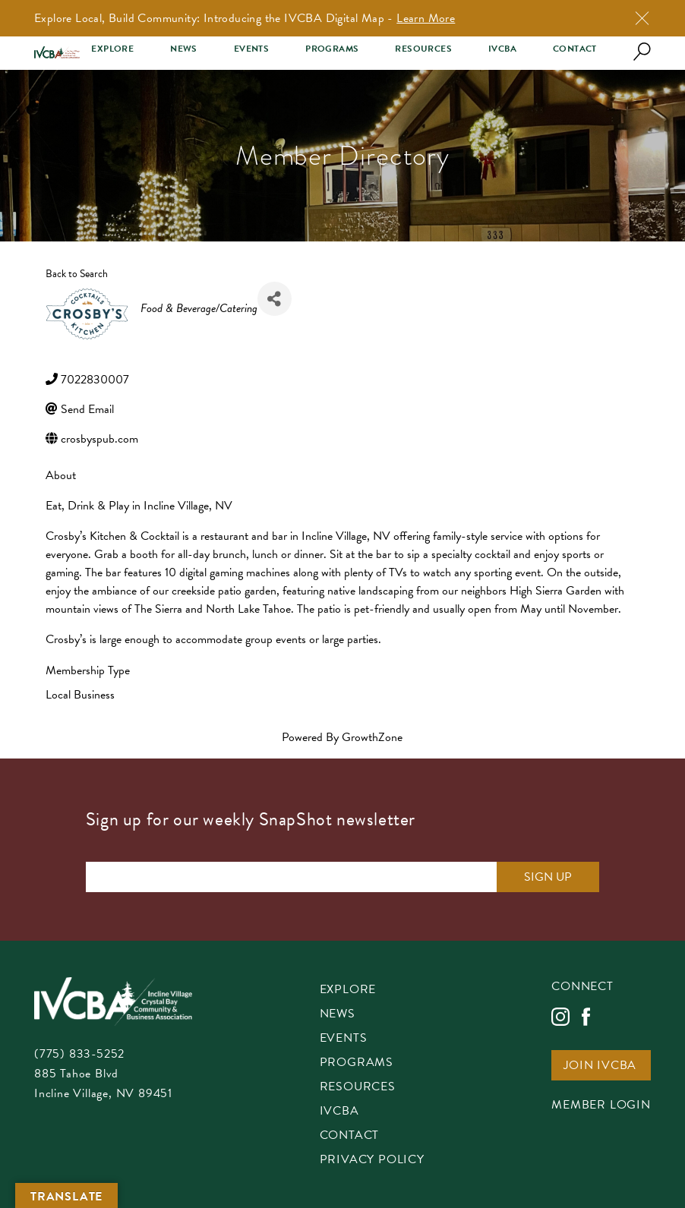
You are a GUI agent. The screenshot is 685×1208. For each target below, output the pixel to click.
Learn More (425, 18)
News (183, 49)
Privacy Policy (372, 1161)
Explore (112, 49)
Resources (423, 49)
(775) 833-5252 (79, 1054)
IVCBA (502, 49)
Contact (575, 49)
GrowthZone (372, 737)
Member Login (601, 1106)
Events (251, 49)
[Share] (274, 299)
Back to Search (77, 274)
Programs (331, 49)
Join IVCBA (599, 1066)
